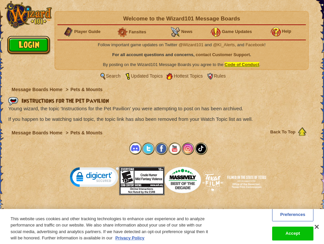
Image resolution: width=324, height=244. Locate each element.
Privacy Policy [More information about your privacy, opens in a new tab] (129, 240)
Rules (220, 76)
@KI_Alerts (224, 44)
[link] (94, 178)
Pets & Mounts (86, 89)
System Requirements (119, 210)
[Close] (316, 229)
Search (113, 76)
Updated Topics (147, 76)
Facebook (254, 44)
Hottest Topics (188, 76)
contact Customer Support (223, 54)
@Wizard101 (191, 44)
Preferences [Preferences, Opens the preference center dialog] (293, 216)
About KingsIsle (196, 210)
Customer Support (160, 210)
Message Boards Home (38, 89)
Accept (292, 235)
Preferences (226, 210)
